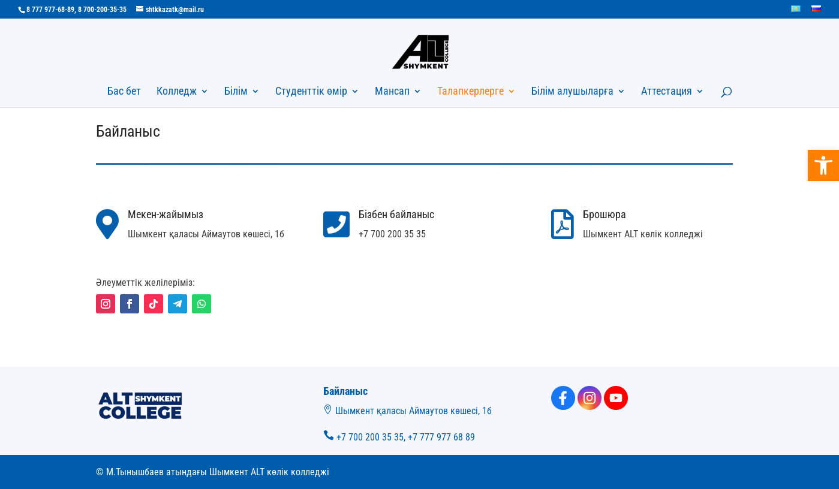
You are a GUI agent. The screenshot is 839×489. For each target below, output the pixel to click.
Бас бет (124, 92)
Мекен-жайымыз (165, 214)
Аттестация (666, 92)
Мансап (392, 92)
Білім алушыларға (572, 92)
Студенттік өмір (311, 92)
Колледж (177, 92)
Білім (236, 92)
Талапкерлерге (470, 92)
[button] (823, 165)
